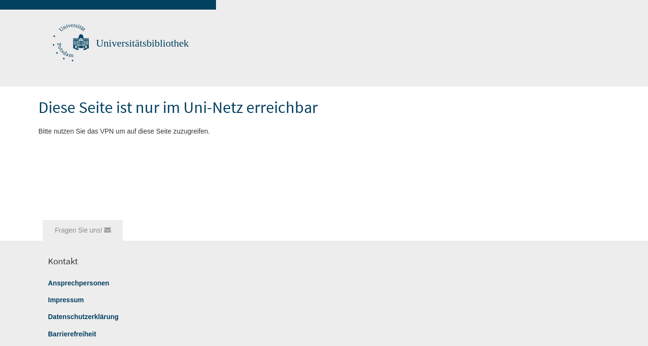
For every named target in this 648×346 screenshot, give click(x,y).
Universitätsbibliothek (142, 43)
